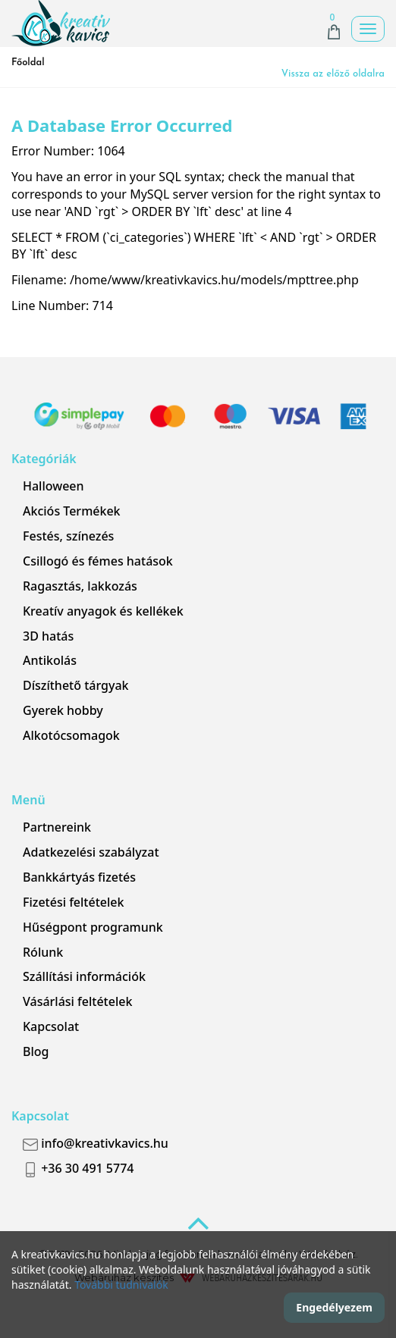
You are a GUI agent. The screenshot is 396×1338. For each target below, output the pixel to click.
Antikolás (50, 660)
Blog (36, 1051)
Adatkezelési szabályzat (91, 852)
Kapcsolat (51, 1026)
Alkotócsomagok (71, 735)
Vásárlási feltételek (77, 1001)
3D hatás (48, 636)
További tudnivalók (121, 1284)
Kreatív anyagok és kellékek (103, 611)
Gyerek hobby (63, 710)
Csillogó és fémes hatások (98, 561)
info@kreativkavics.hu (95, 1143)
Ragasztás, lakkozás (80, 586)
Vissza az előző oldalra (333, 74)
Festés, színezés (68, 536)
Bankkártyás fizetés (79, 877)
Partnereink (57, 827)
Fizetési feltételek (73, 902)
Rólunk (43, 952)
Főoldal (28, 62)
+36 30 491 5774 (78, 1168)
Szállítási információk (84, 976)
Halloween (53, 486)
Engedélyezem (334, 1307)
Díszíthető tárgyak (76, 685)
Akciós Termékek (72, 511)
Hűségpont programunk (93, 927)
